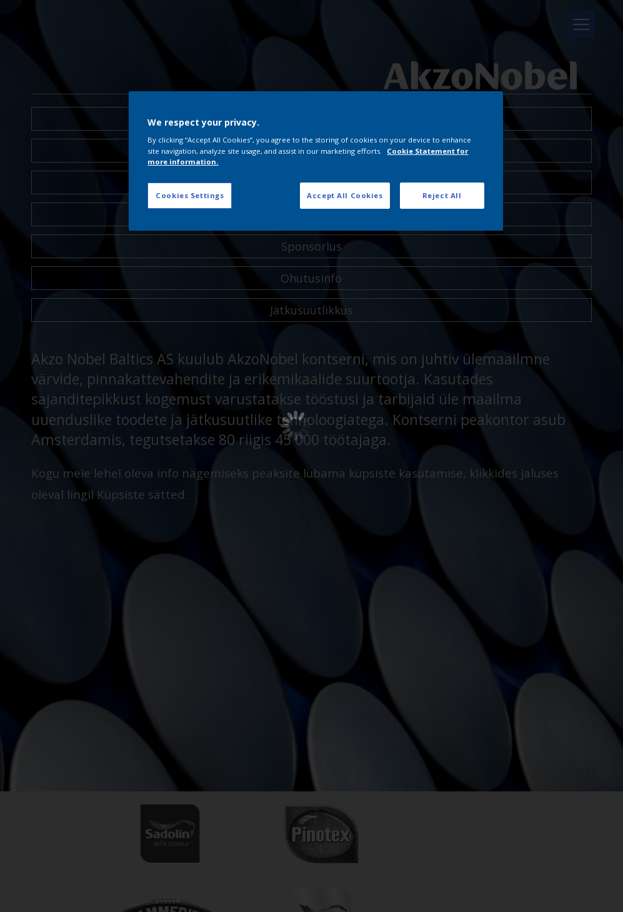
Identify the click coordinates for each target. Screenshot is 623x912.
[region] (315, 161)
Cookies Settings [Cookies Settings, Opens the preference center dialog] (190, 195)
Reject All (442, 195)
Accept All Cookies (344, 195)
